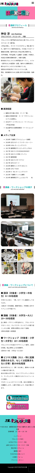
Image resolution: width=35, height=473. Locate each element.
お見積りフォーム (17, 457)
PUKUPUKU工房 (22, 467)
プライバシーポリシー (17, 460)
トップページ (17, 436)
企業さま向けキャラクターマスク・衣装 (17, 445)
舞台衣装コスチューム (17, 448)
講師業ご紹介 (17, 451)
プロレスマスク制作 (17, 439)
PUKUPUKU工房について (17, 454)
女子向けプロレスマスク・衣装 (17, 442)
